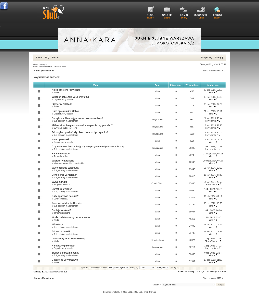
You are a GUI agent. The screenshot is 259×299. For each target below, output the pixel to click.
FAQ (47, 57)
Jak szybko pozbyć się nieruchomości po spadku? (80, 132)
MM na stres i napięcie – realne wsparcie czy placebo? (82, 125)
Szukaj (55, 57)
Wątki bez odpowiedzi (42, 67)
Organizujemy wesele (63, 100)
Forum (39, 57)
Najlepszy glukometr (63, 245)
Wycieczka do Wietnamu (65, 167)
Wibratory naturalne (63, 160)
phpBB (117, 292)
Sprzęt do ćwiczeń (62, 189)
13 (208, 271)
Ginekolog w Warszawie (65, 259)
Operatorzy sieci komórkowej (68, 238)
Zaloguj (219, 57)
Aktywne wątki (60, 67)
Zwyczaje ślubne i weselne (65, 128)
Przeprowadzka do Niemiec (67, 203)
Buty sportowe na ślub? (65, 196)
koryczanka (157, 119)
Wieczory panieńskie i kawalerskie (69, 163)
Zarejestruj (206, 57)
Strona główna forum (44, 71)
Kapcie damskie (61, 153)
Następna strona (218, 271)
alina (157, 91)
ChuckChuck (157, 183)
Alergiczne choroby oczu (66, 90)
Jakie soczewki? (61, 231)
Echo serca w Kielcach (64, 174)
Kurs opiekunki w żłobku (66, 111)
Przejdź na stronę (186, 271)
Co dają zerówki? (61, 210)
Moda (56, 92)
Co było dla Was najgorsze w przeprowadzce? (77, 118)
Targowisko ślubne (62, 156)
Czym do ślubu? (61, 199)
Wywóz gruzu (59, 182)
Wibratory (57, 224)
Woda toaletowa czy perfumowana (71, 217)
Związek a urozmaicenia (65, 252)
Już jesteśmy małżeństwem (66, 121)
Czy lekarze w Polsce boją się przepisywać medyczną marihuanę (88, 146)
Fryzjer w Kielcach (62, 104)
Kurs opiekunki (60, 139)
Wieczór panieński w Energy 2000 (70, 97)
